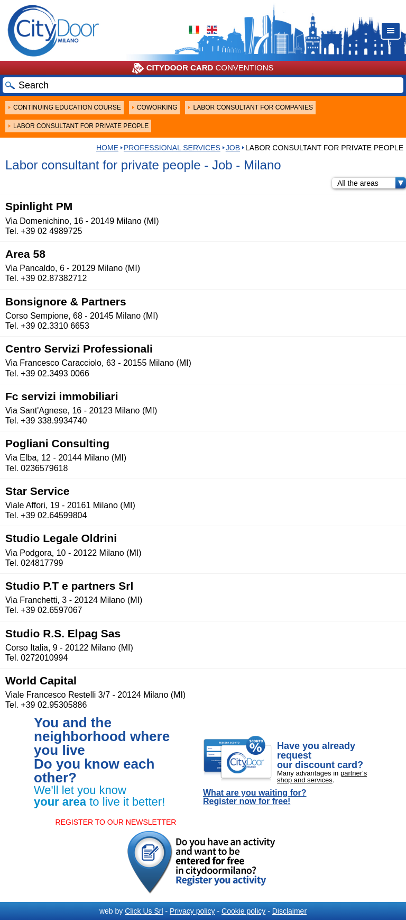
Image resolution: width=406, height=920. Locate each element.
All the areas (371, 183)
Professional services (172, 147)
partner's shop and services (322, 776)
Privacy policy (192, 911)
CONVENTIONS (202, 68)
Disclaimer (289, 911)
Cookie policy (243, 911)
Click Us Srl (144, 911)
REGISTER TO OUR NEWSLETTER (116, 822)
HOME (107, 147)
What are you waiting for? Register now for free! (255, 797)
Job (233, 147)
